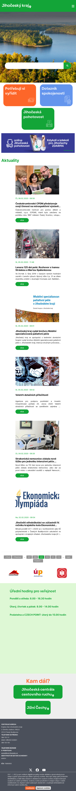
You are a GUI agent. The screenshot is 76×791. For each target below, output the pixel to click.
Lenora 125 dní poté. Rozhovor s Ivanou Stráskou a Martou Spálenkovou (37, 268)
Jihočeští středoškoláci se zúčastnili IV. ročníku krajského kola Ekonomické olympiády (37, 525)
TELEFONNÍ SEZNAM (8, 748)
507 (29, 557)
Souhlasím (30, 788)
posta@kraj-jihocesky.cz (9, 753)
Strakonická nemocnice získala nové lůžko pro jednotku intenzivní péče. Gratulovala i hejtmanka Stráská (35, 461)
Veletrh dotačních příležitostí (31, 395)
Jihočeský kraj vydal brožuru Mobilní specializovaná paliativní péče (35, 332)
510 (47, 557)
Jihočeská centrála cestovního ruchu (38, 691)
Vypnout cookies (43, 788)
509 (41, 557)
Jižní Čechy (38, 707)
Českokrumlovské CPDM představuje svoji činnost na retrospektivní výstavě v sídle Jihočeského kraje (38, 206)
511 (53, 557)
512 (58, 557)
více (22, 220)
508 (35, 557)
